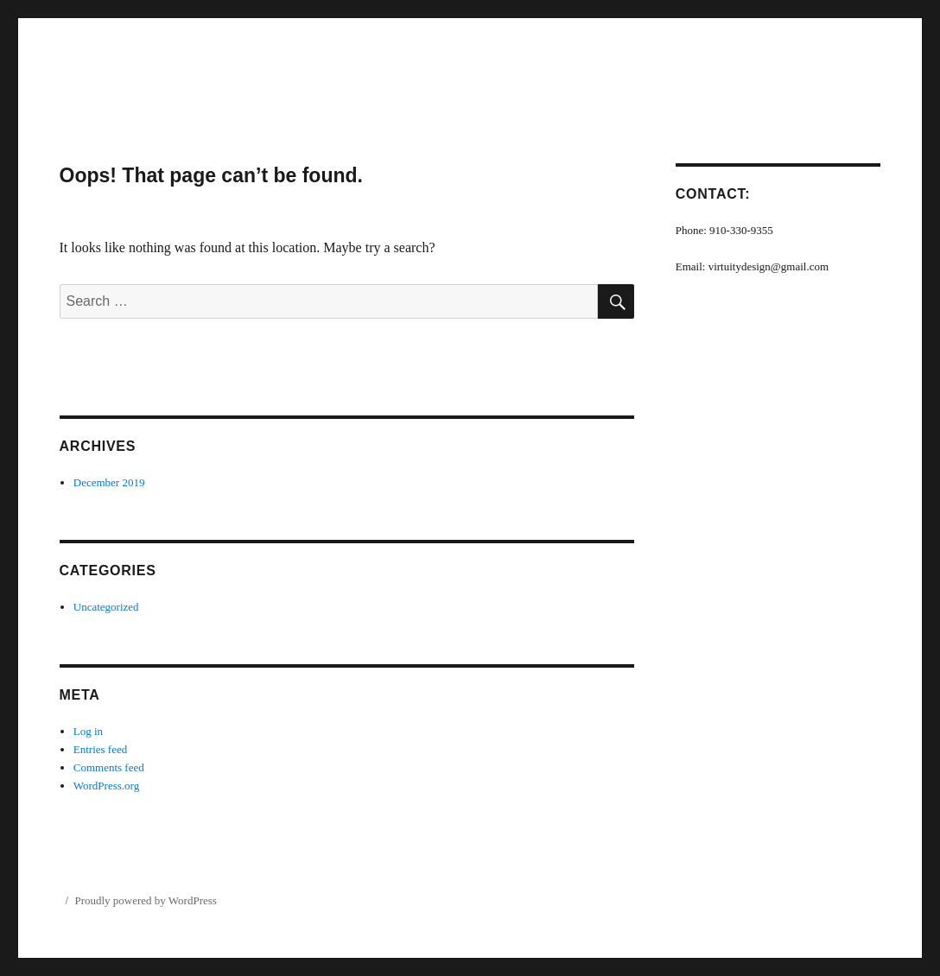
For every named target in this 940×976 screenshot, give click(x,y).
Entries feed (100, 749)
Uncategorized (106, 606)
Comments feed (108, 767)
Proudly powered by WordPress (145, 900)
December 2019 (109, 482)
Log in (88, 731)
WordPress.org (106, 785)
